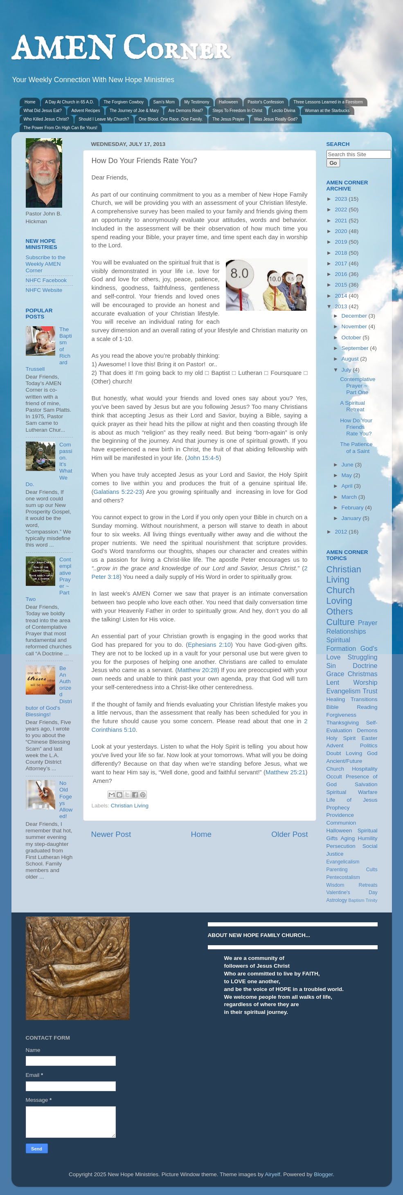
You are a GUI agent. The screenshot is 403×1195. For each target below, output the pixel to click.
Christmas (363, 673)
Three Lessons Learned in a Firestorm (328, 102)
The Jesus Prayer (228, 119)
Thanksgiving (342, 723)
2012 (342, 532)
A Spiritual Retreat (352, 406)
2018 (342, 253)
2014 (342, 296)
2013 (342, 306)
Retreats (368, 885)
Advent (335, 745)
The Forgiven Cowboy (124, 102)
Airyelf (272, 1174)
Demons (367, 730)
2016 (342, 274)
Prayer (368, 622)
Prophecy (338, 808)
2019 (342, 242)
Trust (369, 691)
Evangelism (343, 691)
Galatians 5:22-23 (117, 492)
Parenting (337, 869)
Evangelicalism (343, 862)
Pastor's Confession (266, 102)
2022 (342, 209)
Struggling (363, 657)
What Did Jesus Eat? (43, 110)
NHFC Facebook (46, 280)
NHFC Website (44, 290)
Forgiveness (341, 715)
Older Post (289, 834)
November (355, 326)
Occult (334, 776)
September (356, 348)
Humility (367, 838)
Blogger (323, 1174)
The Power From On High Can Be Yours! (61, 128)
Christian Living (130, 806)
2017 (342, 263)
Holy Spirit (341, 738)
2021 (342, 220)
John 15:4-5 (203, 458)
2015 (342, 285)
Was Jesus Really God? (275, 119)
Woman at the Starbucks (327, 110)
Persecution (341, 846)
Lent (333, 682)
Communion (341, 823)
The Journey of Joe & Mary (134, 110)
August (351, 359)
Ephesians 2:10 (209, 644)
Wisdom (335, 885)
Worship (365, 682)
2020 (342, 231)
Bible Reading (352, 707)
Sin (331, 665)
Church (340, 590)
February (353, 507)
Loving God (361, 753)
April (348, 486)
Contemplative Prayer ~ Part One (357, 385)
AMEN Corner (120, 50)
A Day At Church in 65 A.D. (69, 102)
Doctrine (365, 665)
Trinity (372, 900)
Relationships (346, 631)
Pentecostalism (343, 877)
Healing (335, 699)
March (350, 497)
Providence (340, 815)
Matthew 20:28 (197, 670)
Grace (335, 673)
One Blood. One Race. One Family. (171, 119)
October (352, 337)
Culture (340, 622)
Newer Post (111, 834)
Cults (372, 869)
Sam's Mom (164, 102)
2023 (342, 199)
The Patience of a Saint (356, 447)
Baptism (356, 900)
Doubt (333, 753)
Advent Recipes (85, 110)
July (347, 370)
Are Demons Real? (185, 110)
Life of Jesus (352, 800)
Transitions (364, 699)
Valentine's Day (352, 892)
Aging (348, 838)
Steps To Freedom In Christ (237, 110)
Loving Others (339, 606)
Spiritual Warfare (352, 792)
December (355, 316)
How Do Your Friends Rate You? (356, 427)
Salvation (366, 784)
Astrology (336, 900)
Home (30, 102)
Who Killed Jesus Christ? (46, 119)
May (347, 475)
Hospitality (364, 769)
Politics (369, 745)
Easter (369, 738)
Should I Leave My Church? (104, 119)
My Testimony (197, 102)
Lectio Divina (283, 110)
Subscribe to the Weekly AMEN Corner (46, 264)
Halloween (228, 102)
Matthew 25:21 (286, 772)
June (348, 465)
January (352, 518)
